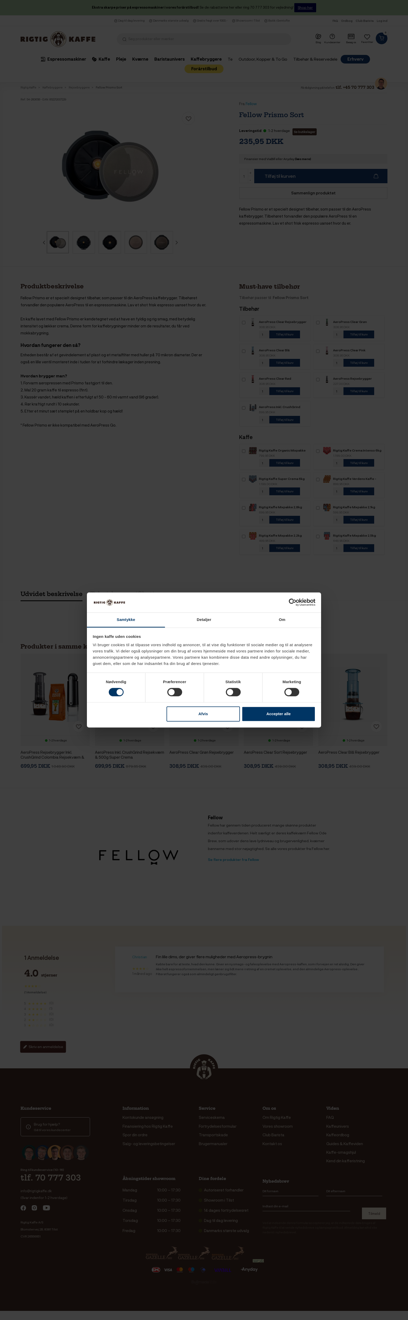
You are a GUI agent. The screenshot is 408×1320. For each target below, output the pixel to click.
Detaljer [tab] (204, 619)
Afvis (203, 714)
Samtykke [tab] (126, 619)
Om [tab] (282, 619)
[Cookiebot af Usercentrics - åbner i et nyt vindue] (292, 602)
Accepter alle (278, 714)
